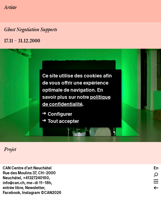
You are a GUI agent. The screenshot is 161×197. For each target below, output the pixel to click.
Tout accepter (63, 121)
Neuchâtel (12, 178)
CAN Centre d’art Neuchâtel (27, 168)
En (156, 168)
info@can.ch (14, 183)
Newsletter (34, 187)
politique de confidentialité (76, 101)
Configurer (60, 114)
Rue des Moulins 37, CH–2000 (29, 173)
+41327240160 (36, 178)
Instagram (31, 192)
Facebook (11, 192)
